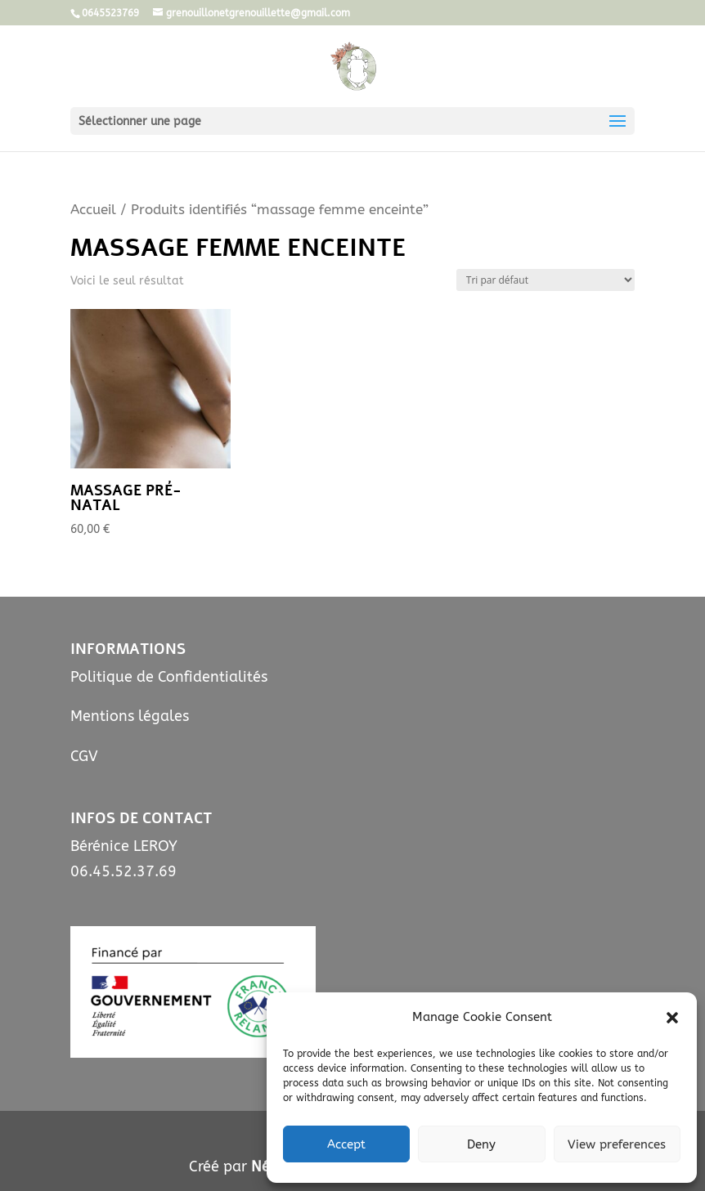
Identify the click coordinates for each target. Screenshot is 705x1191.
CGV (84, 756)
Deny (481, 1144)
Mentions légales (129, 716)
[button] (672, 1018)
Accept (346, 1144)
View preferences (617, 1144)
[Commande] (545, 280)
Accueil (93, 209)
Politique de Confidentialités (168, 677)
